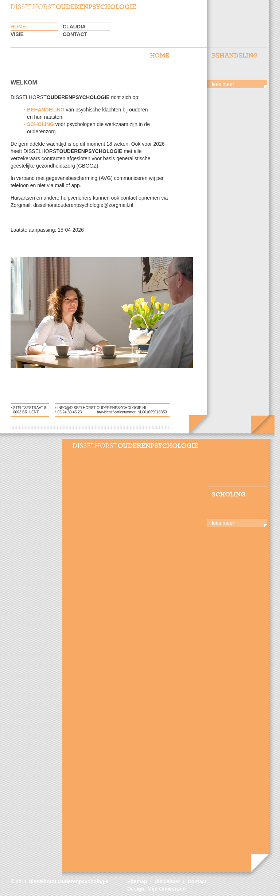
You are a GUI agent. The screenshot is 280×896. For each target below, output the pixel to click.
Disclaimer (167, 881)
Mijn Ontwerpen (166, 889)
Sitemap (137, 881)
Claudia (74, 27)
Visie (17, 34)
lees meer (223, 84)
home (18, 27)
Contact (75, 34)
